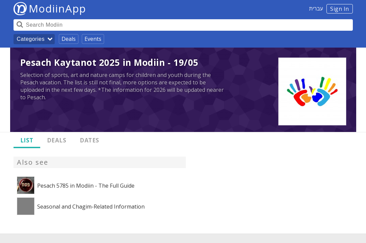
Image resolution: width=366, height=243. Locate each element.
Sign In (339, 8)
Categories (31, 39)
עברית (316, 8)
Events (92, 38)
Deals (69, 38)
